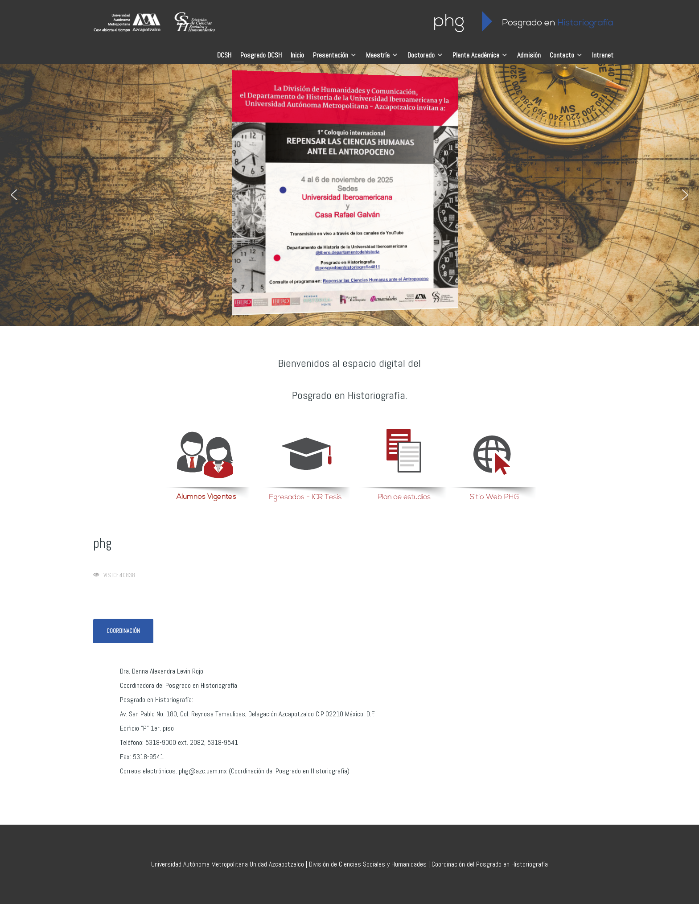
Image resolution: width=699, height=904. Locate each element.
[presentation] (123, 631)
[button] (14, 195)
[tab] (124, 631)
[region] (349, 195)
